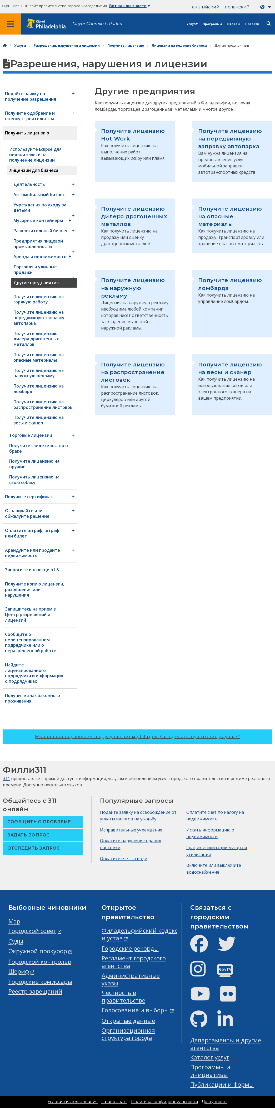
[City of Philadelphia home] (48, 24)
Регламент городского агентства (134, 962)
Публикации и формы (222, 1084)
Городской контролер (39, 961)
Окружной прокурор (37, 951)
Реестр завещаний (35, 991)
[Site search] (268, 23)
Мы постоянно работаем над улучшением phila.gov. (137, 736)
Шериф (18, 971)
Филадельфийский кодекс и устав (139, 934)
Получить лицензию (125, 45)
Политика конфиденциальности (164, 1101)
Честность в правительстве (123, 996)
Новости (252, 24)
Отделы (233, 24)
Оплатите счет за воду (123, 859)
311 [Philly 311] (6, 778)
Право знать (114, 1101)
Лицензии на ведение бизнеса (179, 45)
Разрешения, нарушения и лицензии (67, 45)
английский (205, 6)
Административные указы (131, 979)
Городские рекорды (130, 948)
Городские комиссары (40, 982)
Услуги (192, 24)
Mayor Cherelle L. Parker (97, 23)
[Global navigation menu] (10, 24)
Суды (15, 941)
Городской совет (32, 931)
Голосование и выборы (135, 1010)
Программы (212, 24)
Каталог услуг (209, 1057)
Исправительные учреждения (131, 830)
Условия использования (73, 1101)
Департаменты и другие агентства (225, 1044)
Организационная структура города (128, 1034)
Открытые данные (128, 1021)
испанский (237, 6)
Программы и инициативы (210, 1071)
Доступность (214, 1101)
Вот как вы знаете (129, 6)
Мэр (14, 921)
